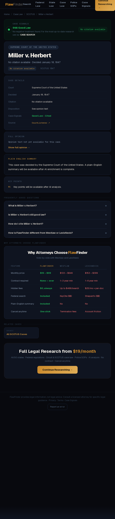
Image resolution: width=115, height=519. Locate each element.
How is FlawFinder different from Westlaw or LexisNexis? (57, 233)
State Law (52, 4)
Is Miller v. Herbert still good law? (57, 215)
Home (7, 14)
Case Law (63, 4)
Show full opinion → (19, 147)
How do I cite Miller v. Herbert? (57, 224)
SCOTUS (30, 14)
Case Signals (86, 4)
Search (27, 4)
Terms (60, 400)
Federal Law (40, 4)
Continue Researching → (57, 369)
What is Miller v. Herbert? (57, 206)
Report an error (57, 406)
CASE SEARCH (27, 34)
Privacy (52, 400)
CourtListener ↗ (41, 123)
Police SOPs (73, 4)
